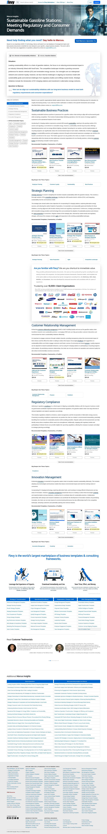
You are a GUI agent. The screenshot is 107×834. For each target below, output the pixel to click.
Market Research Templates (69, 776)
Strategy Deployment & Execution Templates (91, 794)
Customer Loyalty (13, 129)
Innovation (11, 137)
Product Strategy (85, 820)
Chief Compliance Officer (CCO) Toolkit (74, 447)
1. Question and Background (15, 103)
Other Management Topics (89, 599)
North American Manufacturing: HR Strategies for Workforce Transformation (26, 693)
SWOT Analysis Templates (87, 777)
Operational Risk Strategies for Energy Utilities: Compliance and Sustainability (26, 711)
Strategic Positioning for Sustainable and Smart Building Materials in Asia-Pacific (27, 702)
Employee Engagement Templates (63, 626)
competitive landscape (51, 197)
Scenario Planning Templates (88, 781)
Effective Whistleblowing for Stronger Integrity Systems (92, 448)
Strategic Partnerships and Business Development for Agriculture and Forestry (73, 684)
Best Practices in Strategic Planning (90, 236)
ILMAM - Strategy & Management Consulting (44, 240)
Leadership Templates (60, 620)
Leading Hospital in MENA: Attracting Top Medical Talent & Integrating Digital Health (28, 684)
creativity (95, 492)
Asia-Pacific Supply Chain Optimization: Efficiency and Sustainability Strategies (74, 687)
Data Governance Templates (50, 770)
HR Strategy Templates (60, 614)
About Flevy (70, 2)
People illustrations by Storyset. (94, 593)
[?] (25, 44)
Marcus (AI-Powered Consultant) (14, 799)
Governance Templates (49, 788)
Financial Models (11, 777)
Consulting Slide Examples (50, 823)
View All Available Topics (84, 629)
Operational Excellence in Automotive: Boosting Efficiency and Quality (71, 752)
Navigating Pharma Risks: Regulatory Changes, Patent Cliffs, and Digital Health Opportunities (30, 752)
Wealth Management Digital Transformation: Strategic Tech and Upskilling (72, 755)
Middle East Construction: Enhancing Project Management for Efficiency (72, 747)
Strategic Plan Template (74, 235)
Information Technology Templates (51, 803)
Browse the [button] (46, 2)
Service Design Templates (87, 783)
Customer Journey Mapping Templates (87, 626)
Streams (9, 785)
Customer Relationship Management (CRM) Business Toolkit (91, 372)
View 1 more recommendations (66, 175)
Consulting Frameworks (13, 779)
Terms (11, 805)
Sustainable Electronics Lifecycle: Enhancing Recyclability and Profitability (25, 720)
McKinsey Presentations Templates (71, 781)
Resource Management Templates (89, 768)
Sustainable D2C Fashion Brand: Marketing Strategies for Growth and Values (73, 717)
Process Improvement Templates (39, 617)
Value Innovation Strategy (87, 825)
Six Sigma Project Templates (88, 785)
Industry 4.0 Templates (49, 799)
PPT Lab (88, 240)
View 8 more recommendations (66, 250)
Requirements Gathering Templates (71, 812)
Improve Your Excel (55, 375)
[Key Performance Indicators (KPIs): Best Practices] (39, 153)
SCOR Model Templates (87, 776)
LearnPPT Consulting (38, 165)
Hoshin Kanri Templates (49, 794)
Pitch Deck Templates (68, 790)
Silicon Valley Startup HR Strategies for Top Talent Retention (69, 744)
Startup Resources (86, 823)
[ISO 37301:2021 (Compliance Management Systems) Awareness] (57, 440)
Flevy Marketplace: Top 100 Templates (15, 768)
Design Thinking (37, 522)
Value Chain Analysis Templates (89, 809)
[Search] (28, 2)
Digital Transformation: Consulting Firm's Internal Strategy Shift (23, 755)
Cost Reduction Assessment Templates (34, 801)
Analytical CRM (71, 370)
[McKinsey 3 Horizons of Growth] (74, 515)
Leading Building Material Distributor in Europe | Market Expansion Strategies (73, 729)
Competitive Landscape (19, 123)
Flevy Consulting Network (12, 786)
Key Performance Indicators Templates (16, 620)
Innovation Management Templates (52, 805)
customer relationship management (47, 329)
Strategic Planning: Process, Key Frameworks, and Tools (39, 237)
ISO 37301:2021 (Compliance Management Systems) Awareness (56, 449)
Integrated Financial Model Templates (87, 611)
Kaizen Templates (48, 809)
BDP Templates (29, 776)
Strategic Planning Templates (14, 605)
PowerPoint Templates (12, 781)
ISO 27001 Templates (49, 798)
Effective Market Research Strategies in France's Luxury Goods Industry (72, 723)
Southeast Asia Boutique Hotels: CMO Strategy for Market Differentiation (72, 708)
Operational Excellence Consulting (59, 240)
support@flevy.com (50, 47)
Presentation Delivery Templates (86, 602)
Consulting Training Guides (50, 825)
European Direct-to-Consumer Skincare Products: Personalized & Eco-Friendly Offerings (29, 717)
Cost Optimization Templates (32, 799)
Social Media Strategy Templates (86, 620)
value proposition (38, 213)
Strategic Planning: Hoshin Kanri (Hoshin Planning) (55, 237)
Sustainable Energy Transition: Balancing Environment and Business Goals (26, 744)
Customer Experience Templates (86, 623)
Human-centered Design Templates (52, 796)
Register (97, 2)
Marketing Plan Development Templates (16, 626)
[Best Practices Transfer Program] (57, 153)
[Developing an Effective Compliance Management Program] (39, 440)
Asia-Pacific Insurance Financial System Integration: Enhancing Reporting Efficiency (75, 699)
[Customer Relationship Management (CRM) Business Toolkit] (92, 363)
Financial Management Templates (86, 617)
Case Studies (47, 821)
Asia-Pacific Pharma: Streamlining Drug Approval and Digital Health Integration (27, 735)
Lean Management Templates (38, 611)
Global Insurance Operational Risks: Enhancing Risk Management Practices (73, 750)
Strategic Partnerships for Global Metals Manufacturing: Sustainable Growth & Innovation (29, 696)
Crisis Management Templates (32, 803)
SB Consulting (89, 375)
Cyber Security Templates (50, 768)
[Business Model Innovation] (57, 515)
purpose (87, 343)
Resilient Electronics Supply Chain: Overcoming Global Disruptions (24, 723)
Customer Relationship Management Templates (34, 809)
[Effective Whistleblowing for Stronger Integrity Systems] (92, 440)
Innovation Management (15, 140)
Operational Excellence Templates (39, 602)
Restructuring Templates (87, 770)
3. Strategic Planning (13, 108)
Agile (10, 123)
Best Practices (89, 184)
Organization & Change (13, 775)
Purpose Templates (67, 807)
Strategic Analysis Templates (88, 788)
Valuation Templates (86, 807)
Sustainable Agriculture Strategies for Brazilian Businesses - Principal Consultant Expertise (77, 696)
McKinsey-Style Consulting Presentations (72, 827)
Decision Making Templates (50, 774)
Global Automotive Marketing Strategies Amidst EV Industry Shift (70, 705)
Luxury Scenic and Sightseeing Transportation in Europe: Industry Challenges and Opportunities (31, 732)
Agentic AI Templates (30, 768)
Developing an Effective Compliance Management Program (39, 448)
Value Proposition (13, 146)
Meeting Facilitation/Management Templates (72, 783)
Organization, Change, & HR (65, 599)
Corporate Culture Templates (61, 608)
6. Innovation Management (14, 117)
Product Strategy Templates (69, 803)
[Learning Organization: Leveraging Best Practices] (74, 153)
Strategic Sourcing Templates (38, 620)
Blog (18, 805)
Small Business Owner (87, 821)
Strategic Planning (13, 143)
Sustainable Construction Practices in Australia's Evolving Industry (71, 693)
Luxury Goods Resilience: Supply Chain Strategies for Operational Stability (73, 735)
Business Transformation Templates (33, 785)
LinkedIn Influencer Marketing (13, 803)
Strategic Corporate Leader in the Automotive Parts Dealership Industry (25, 705)
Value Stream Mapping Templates (89, 812)
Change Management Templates (62, 602)
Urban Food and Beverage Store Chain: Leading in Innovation (23, 690)
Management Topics (11, 797)
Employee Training (13, 134)
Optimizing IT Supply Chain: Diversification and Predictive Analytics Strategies (26, 699)
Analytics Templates (30, 772)
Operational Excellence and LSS (33, 823)
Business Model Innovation (54, 523)
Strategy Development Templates (15, 611)
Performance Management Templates (16, 602)
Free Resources (66, 820)
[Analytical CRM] (74, 363)
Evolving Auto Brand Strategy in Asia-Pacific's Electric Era (22, 714)
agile (57, 216)
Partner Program (10, 801)
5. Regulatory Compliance (14, 114)
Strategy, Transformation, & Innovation (34, 820)
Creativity (19, 126)
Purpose (25, 140)
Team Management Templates (62, 629)
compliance (47, 406)
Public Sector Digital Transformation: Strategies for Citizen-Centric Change (73, 720)
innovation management (55, 492)
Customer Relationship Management (18, 132)
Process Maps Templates (68, 801)
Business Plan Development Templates (34, 781)
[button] (48, 660)
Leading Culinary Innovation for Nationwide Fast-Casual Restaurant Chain (25, 729)
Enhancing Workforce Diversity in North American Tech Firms (22, 708)
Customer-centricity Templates (32, 812)
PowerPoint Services (11, 788)
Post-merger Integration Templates (39, 623)
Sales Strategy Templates (87, 779)
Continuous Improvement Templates (34, 794)
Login (90, 2)
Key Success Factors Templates (51, 810)
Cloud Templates (29, 788)
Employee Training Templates (62, 617)
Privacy (15, 805)
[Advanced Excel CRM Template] (57, 363)
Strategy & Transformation (18, 599)
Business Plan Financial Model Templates (34, 783)
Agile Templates (29, 770)
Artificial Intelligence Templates (85, 608)
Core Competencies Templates (14, 614)
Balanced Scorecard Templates (38, 626)
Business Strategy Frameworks (51, 820)
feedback (80, 340)
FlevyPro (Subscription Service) (14, 783)
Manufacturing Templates (68, 774)
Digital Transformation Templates (86, 605)
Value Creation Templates (13, 629)
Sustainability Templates (87, 801)
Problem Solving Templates (69, 798)
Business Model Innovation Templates (34, 779)
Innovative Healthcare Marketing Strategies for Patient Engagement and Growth (27, 738)
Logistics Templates (67, 770)
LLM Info (65, 825)
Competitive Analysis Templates (33, 792)
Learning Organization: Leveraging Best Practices (74, 162)
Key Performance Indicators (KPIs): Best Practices (38, 162)
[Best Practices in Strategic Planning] (92, 228)
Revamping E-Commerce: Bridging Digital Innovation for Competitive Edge (26, 687)
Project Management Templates (38, 608)
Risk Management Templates (38, 629)
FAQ (8, 805)
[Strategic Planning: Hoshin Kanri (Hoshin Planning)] (57, 228)
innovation (41, 481)
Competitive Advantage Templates (33, 790)
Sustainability (23, 143)
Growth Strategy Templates (13, 608)
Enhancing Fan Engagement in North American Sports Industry (70, 690)
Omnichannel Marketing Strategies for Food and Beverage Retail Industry (72, 702)
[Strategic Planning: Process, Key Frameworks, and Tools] (39, 228)
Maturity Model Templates (61, 623)
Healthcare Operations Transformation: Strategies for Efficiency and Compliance (74, 711)
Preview (39, 171)
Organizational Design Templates (63, 605)
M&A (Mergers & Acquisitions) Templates (17, 623)
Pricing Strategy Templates (13, 617)
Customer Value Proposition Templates (34, 810)
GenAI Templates (48, 787)
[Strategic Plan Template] (74, 228)
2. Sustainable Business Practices (16, 106)
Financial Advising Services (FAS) (51, 827)
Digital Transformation (12, 772)
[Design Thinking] (39, 515)
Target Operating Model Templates (89, 803)
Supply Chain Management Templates (40, 605)
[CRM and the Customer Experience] (39, 363)
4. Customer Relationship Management (17, 111)
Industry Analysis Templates (50, 801)
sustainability (72, 123)
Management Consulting (31, 827)
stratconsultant (89, 165)
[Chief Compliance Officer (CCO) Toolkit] (74, 440)
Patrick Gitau (36, 452)
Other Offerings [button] (61, 2)
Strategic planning (37, 194)
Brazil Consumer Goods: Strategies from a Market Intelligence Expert (71, 726)
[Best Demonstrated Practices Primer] (92, 153)
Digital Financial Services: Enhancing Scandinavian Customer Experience (25, 741)
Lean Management (67, 821)
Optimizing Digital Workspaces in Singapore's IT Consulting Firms (70, 741)
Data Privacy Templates (49, 772)
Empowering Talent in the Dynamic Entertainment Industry (69, 732)
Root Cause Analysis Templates (89, 774)
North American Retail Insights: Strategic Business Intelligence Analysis (25, 747)
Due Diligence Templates (49, 777)
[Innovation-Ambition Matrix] (92, 515)
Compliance (12, 126)
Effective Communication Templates (63, 611)
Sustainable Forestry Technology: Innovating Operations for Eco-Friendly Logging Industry (29, 750)
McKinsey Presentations (84, 614)
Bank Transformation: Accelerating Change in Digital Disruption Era (71, 714)
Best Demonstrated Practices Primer (90, 161)
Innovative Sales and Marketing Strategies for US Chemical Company (24, 726)
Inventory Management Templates (51, 807)
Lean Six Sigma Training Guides (70, 823)
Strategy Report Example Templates (90, 798)
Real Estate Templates (68, 810)
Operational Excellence (41, 599)
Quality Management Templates (38, 614)
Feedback (22, 134)
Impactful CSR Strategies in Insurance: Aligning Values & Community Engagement (75, 738)
